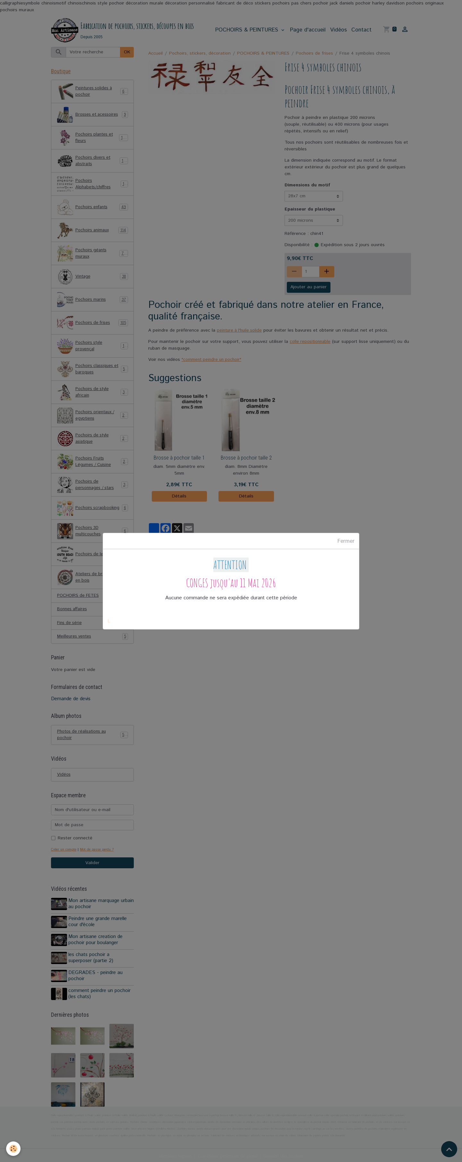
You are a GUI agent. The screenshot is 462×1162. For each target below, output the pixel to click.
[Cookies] (13, 1148)
